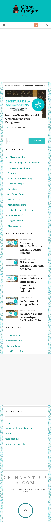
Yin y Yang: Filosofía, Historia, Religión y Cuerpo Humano (31, 247)
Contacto (9, 433)
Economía (13, 173)
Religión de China (27, 259)
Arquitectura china (17, 204)
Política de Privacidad (15, 444)
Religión (32, 178)
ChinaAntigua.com (25, 480)
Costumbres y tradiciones (20, 210)
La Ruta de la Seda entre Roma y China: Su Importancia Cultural (31, 285)
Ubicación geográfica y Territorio (24, 162)
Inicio (7, 422)
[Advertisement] (25, 55)
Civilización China (15, 157)
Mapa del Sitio (12, 438)
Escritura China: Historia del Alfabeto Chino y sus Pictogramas (22, 118)
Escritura (21, 220)
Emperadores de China (19, 167)
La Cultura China (15, 194)
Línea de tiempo (16, 183)
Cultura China (20, 127)
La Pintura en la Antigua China (29, 302)
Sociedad (12, 178)
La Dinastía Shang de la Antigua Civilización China (31, 317)
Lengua (11, 220)
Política (22, 178)
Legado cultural (15, 215)
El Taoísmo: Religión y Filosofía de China (32, 266)
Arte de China (14, 199)
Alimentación (14, 225)
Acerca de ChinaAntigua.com (19, 428)
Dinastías (12, 188)
